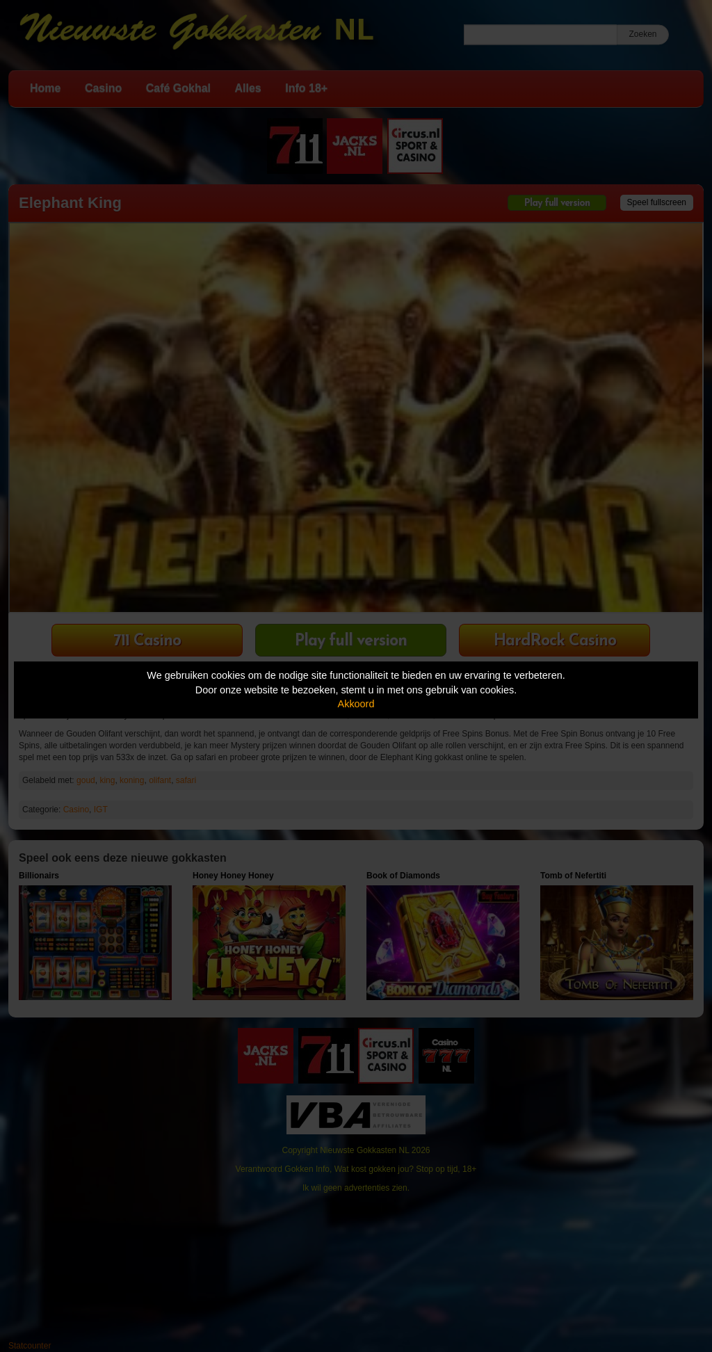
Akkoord (356, 703)
